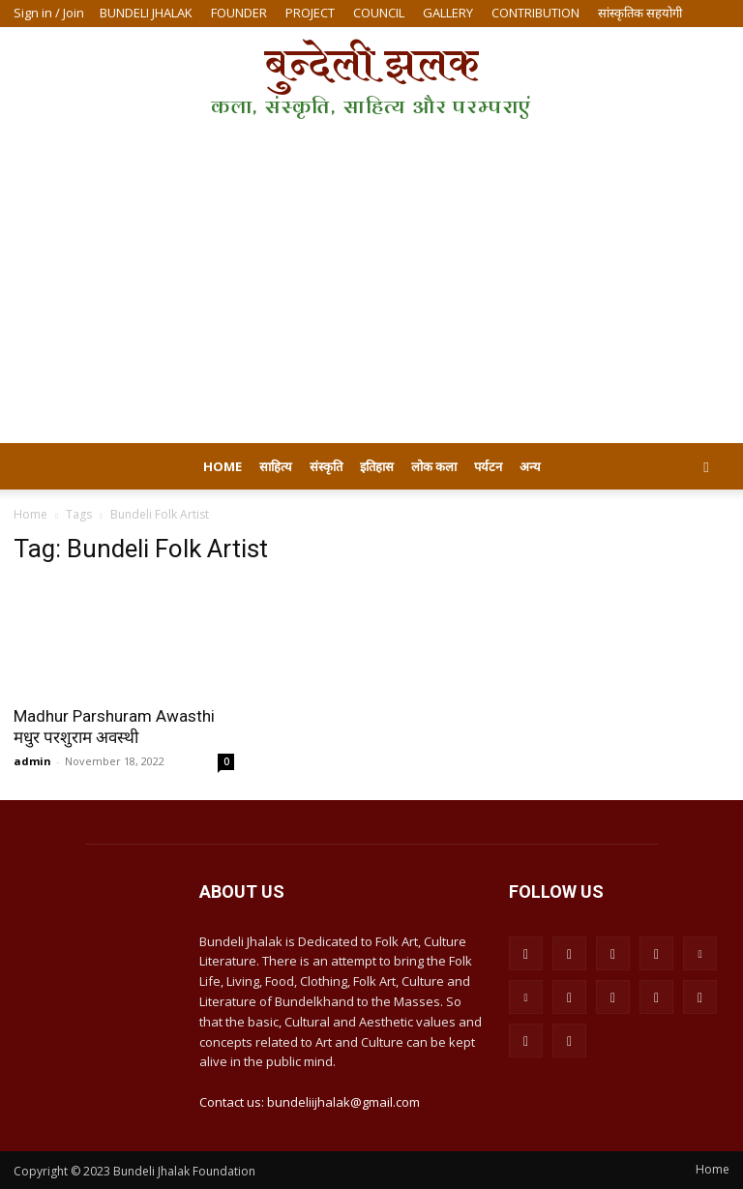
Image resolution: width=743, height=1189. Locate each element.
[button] (706, 467)
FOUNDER (239, 12)
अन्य (530, 466)
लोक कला (434, 466)
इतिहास (377, 466)
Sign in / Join (49, 12)
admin (32, 761)
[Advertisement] (371, 298)
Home (222, 466)
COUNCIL (378, 12)
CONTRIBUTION (535, 12)
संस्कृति (326, 466)
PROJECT (310, 12)
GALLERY (448, 12)
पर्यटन (488, 466)
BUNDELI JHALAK (146, 12)
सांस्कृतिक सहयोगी (640, 12)
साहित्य (275, 466)
